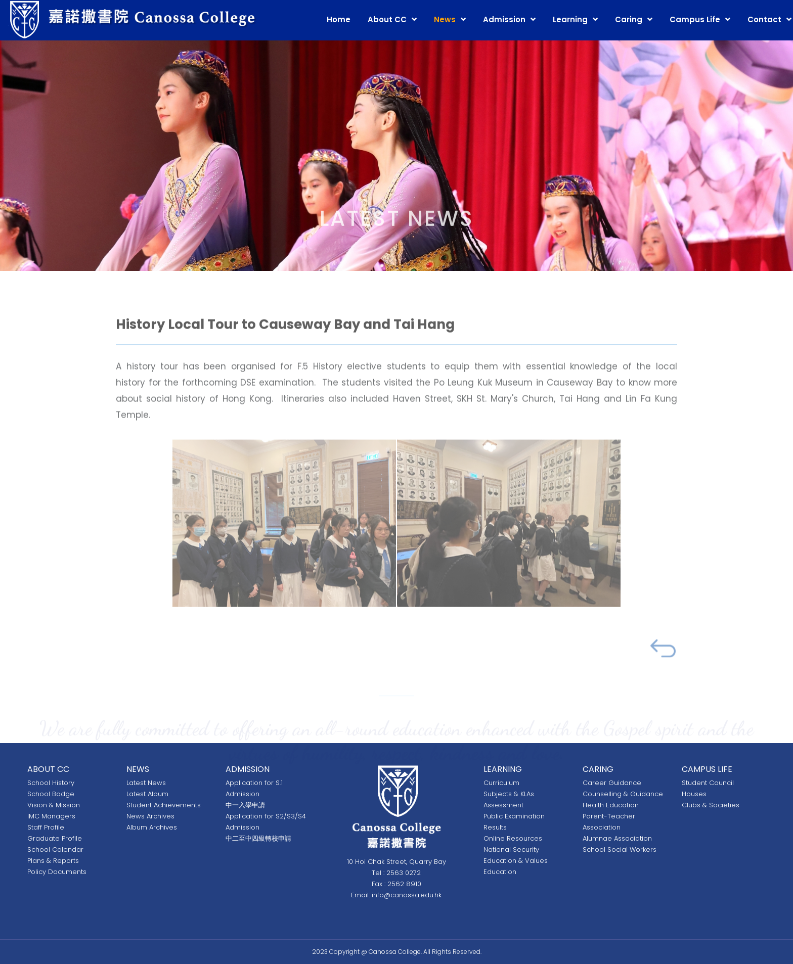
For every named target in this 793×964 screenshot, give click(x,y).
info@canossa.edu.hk (407, 895)
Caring (628, 19)
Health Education (611, 805)
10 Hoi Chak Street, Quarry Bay (396, 861)
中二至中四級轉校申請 (258, 838)
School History (50, 783)
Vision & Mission (53, 805)
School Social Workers (619, 849)
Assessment (503, 805)
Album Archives (151, 827)
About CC (387, 19)
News (445, 19)
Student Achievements (163, 805)
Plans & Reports (53, 860)
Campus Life (695, 19)
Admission (504, 19)
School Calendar (55, 849)
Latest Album (147, 794)
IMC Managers (51, 816)
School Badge (50, 794)
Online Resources (512, 838)
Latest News (146, 783)
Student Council (708, 783)
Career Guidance (612, 783)
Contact (764, 19)
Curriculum (501, 783)
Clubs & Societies (710, 805)
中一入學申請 (245, 805)
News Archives (150, 816)
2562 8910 (404, 884)
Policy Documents (56, 872)
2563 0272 (403, 873)
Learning (570, 19)
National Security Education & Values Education (515, 861)
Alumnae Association (617, 838)
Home (338, 19)
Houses (694, 794)
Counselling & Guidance (623, 794)
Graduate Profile (54, 838)
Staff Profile (45, 827)
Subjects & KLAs (508, 794)
